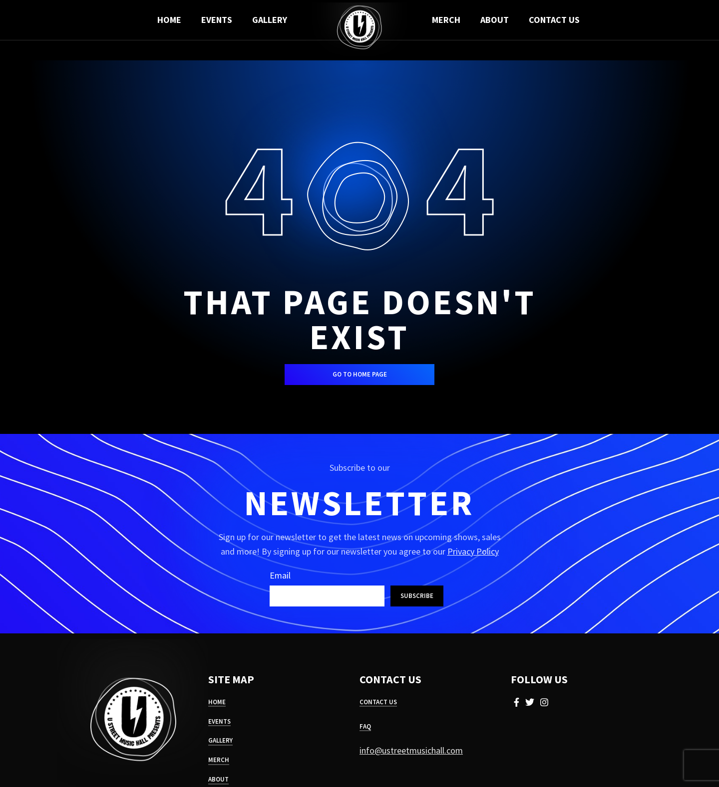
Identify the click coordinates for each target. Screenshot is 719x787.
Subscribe (416, 595)
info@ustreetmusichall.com (411, 750)
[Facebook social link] (516, 702)
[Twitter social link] (529, 702)
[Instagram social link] (544, 702)
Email (280, 575)
